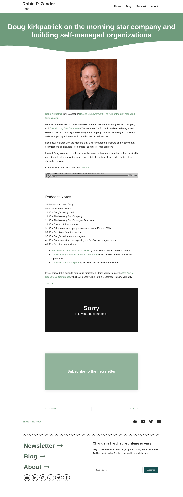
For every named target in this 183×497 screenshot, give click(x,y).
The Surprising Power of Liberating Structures (75, 254)
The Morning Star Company (64, 128)
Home (117, 6)
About (154, 6)
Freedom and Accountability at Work (70, 250)
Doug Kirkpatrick (53, 114)
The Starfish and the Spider (65, 262)
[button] (135, 421)
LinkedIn (85, 167)
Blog (128, 6)
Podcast (141, 6)
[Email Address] (118, 470)
